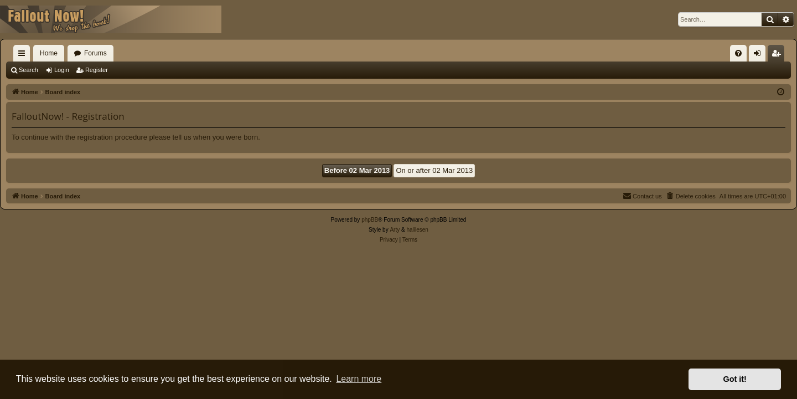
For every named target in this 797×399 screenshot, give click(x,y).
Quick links (24, 55)
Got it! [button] (735, 379)
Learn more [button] (358, 378)
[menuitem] (738, 53)
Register (96, 69)
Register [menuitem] (778, 55)
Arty (395, 230)
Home (49, 53)
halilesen (417, 230)
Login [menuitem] (759, 55)
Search (28, 69)
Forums (95, 53)
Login (61, 69)
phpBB (369, 220)
